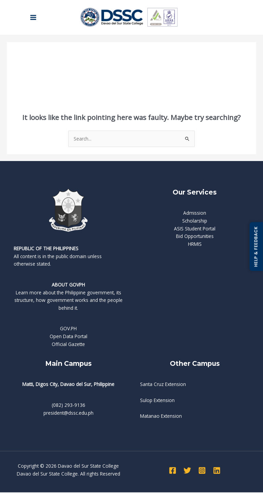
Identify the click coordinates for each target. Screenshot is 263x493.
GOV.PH (68, 329)
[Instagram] (202, 471)
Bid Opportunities (195, 237)
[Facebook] (172, 471)
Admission (194, 214)
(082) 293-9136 (68, 405)
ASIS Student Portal (194, 229)
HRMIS (195, 244)
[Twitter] (187, 471)
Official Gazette (68, 345)
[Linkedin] (217, 471)
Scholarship (194, 221)
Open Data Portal (68, 337)
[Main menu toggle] (33, 18)
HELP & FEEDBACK (256, 246)
